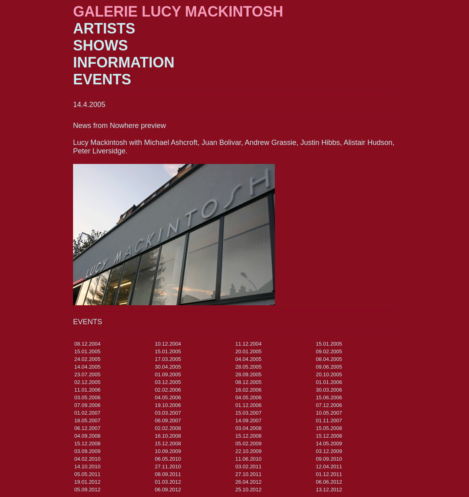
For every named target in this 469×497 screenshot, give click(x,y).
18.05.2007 (87, 420)
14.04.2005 (87, 367)
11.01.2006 (87, 390)
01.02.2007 (87, 413)
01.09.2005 (168, 374)
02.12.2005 (87, 382)
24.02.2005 (87, 359)
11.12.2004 (248, 344)
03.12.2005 (168, 382)
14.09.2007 (248, 420)
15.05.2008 (329, 428)
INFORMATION (123, 62)
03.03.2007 (168, 413)
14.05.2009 (329, 443)
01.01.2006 (329, 382)
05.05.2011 (87, 474)
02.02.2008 (168, 428)
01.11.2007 (329, 420)
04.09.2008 (87, 436)
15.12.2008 (248, 436)
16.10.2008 (168, 436)
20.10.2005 (329, 374)
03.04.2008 (248, 428)
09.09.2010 (329, 459)
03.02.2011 (248, 466)
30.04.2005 (168, 367)
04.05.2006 (168, 397)
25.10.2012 (248, 490)
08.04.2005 (329, 359)
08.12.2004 (87, 344)
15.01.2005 (329, 344)
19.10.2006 (168, 405)
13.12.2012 (329, 490)
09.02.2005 (329, 351)
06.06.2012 (329, 482)
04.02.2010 (87, 459)
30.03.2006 (329, 390)
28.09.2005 (248, 374)
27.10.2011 (248, 474)
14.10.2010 (87, 466)
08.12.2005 (248, 382)
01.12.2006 (248, 405)
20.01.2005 (248, 351)
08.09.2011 (168, 474)
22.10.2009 (248, 451)
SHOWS (100, 45)
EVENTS (102, 79)
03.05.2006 (87, 397)
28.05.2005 (248, 367)
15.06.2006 (329, 397)
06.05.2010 (168, 459)
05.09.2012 (87, 490)
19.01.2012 (87, 482)
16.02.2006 (248, 390)
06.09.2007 (168, 420)
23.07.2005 (87, 374)
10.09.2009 (168, 451)
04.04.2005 (248, 359)
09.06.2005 (329, 367)
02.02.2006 (168, 390)
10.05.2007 (329, 413)
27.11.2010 (168, 466)
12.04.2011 (329, 466)
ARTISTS (104, 28)
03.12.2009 (329, 451)
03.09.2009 (87, 451)
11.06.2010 (248, 459)
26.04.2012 (248, 482)
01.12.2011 (329, 474)
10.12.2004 (168, 344)
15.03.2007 (248, 413)
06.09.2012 (168, 490)
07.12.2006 (329, 405)
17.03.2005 (168, 359)
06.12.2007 (87, 428)
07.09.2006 (87, 405)
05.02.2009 (248, 443)
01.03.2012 (168, 482)
